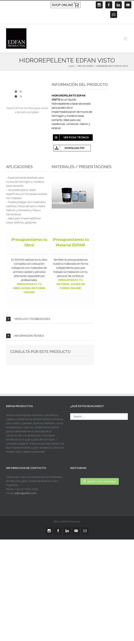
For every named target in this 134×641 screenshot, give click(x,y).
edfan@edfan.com (25, 493)
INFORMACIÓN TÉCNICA (25, 336)
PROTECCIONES (85, 66)
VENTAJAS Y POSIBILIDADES (28, 319)
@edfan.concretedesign (99, 481)
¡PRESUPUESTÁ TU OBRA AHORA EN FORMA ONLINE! (29, 288)
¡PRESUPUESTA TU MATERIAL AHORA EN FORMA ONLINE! (71, 284)
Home (71, 66)
